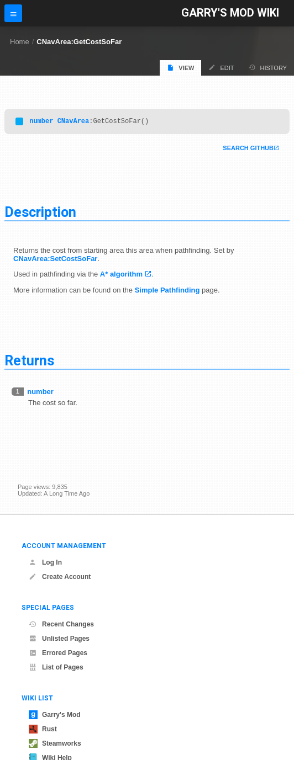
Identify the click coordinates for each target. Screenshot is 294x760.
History (268, 67)
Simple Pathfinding (167, 292)
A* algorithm (121, 276)
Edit (221, 67)
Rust (43, 729)
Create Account (60, 576)
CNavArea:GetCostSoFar (79, 42)
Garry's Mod (55, 714)
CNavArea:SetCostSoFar (55, 260)
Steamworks (55, 743)
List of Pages (56, 667)
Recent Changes (61, 624)
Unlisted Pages (59, 638)
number (41, 122)
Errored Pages (58, 653)
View (180, 67)
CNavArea (73, 122)
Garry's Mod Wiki (230, 13)
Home (19, 42)
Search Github (248, 149)
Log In (45, 562)
